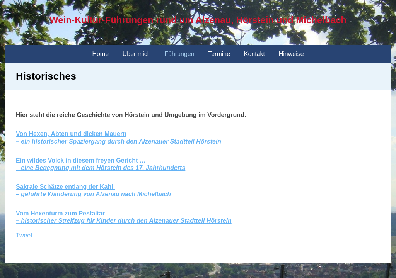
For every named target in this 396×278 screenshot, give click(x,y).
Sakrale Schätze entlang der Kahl (65, 186)
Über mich (137, 54)
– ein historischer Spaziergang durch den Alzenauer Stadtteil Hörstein (118, 141)
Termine (219, 54)
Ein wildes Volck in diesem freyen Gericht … (81, 160)
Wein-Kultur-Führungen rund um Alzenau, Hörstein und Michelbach (198, 20)
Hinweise (291, 54)
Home (100, 54)
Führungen (179, 54)
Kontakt (254, 54)
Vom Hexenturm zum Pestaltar (61, 213)
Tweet (24, 235)
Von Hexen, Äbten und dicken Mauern (71, 134)
